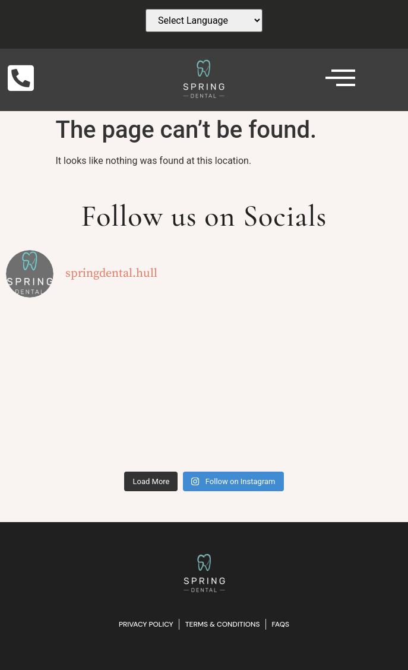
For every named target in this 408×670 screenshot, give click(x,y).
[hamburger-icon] (334, 80)
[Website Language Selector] (204, 20)
